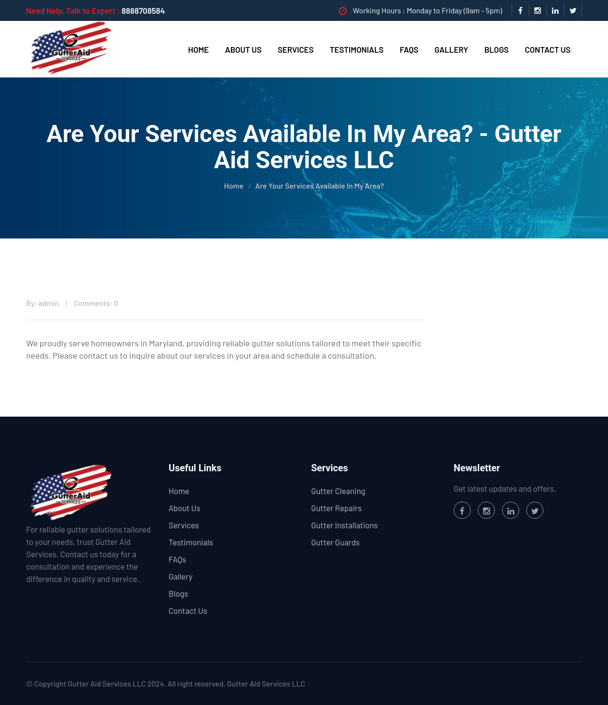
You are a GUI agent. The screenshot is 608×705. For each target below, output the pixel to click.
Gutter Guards (335, 542)
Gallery (451, 49)
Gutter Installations (344, 525)
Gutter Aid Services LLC (266, 683)
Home (198, 49)
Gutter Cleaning (338, 490)
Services (296, 49)
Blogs (496, 49)
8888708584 (143, 10)
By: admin (42, 302)
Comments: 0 (96, 302)
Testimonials (356, 49)
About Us (243, 49)
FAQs (409, 49)
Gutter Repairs (336, 508)
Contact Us (547, 49)
